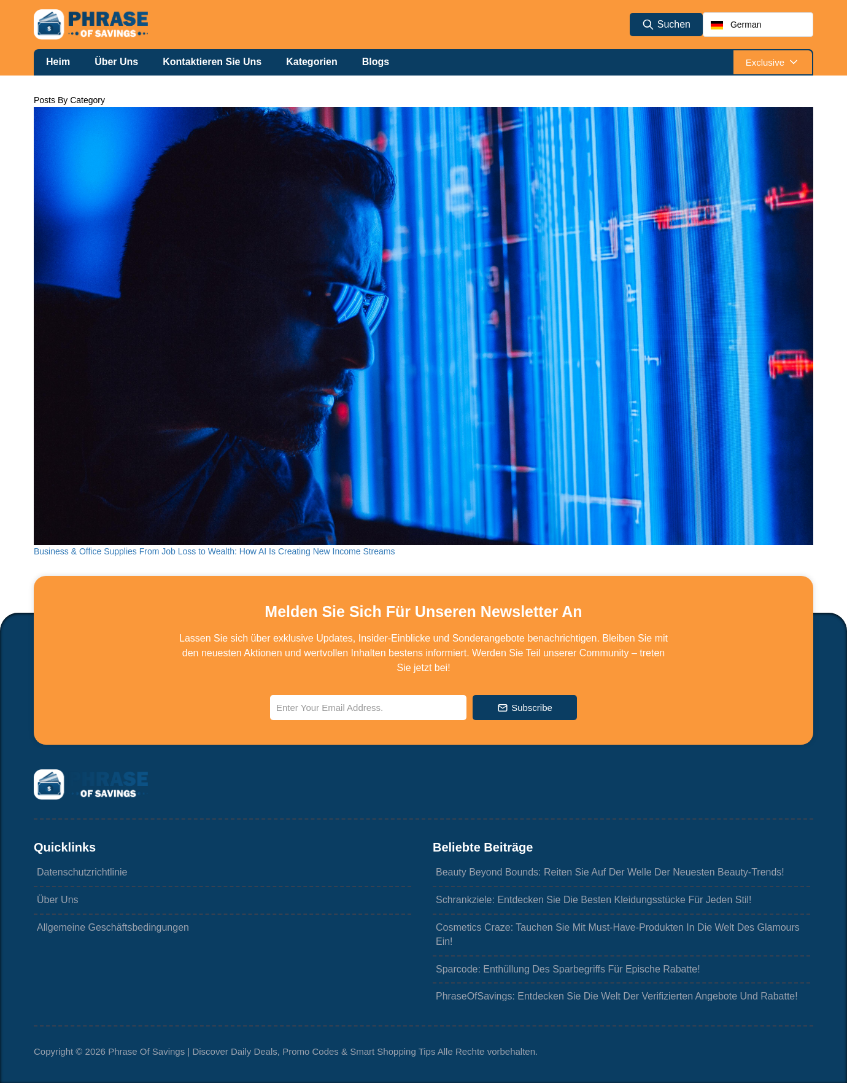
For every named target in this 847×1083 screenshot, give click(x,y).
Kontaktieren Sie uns (212, 61)
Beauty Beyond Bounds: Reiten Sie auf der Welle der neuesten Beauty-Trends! (608, 873)
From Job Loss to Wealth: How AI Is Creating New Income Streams (267, 551)
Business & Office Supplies (86, 551)
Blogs (375, 61)
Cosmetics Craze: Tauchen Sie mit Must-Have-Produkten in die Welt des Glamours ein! (616, 934)
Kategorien (312, 61)
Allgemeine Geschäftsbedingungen (111, 928)
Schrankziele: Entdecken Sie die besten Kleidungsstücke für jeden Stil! (592, 901)
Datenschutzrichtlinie (81, 873)
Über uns (116, 61)
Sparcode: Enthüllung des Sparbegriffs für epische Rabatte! (566, 969)
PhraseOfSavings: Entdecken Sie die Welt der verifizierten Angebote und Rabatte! (615, 997)
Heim (58, 61)
